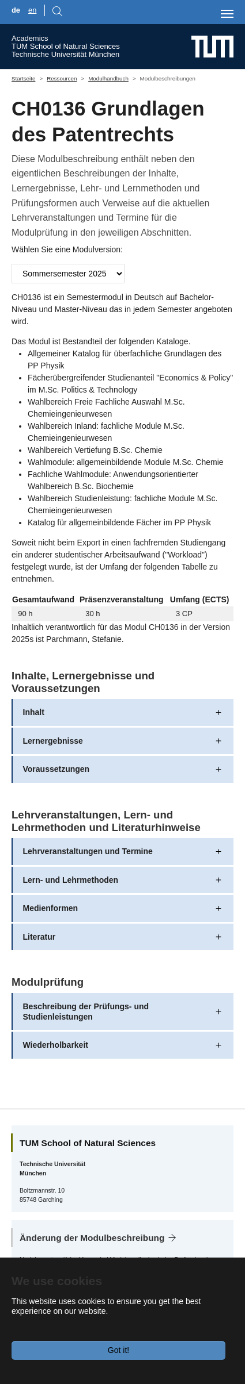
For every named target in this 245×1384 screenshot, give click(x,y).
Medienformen (50, 908)
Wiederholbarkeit (55, 1044)
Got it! (118, 1350)
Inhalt (33, 712)
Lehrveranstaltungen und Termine (88, 851)
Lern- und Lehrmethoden (71, 880)
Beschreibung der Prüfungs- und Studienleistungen (86, 1011)
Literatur (39, 936)
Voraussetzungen (56, 769)
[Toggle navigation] (227, 14)
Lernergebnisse (53, 740)
